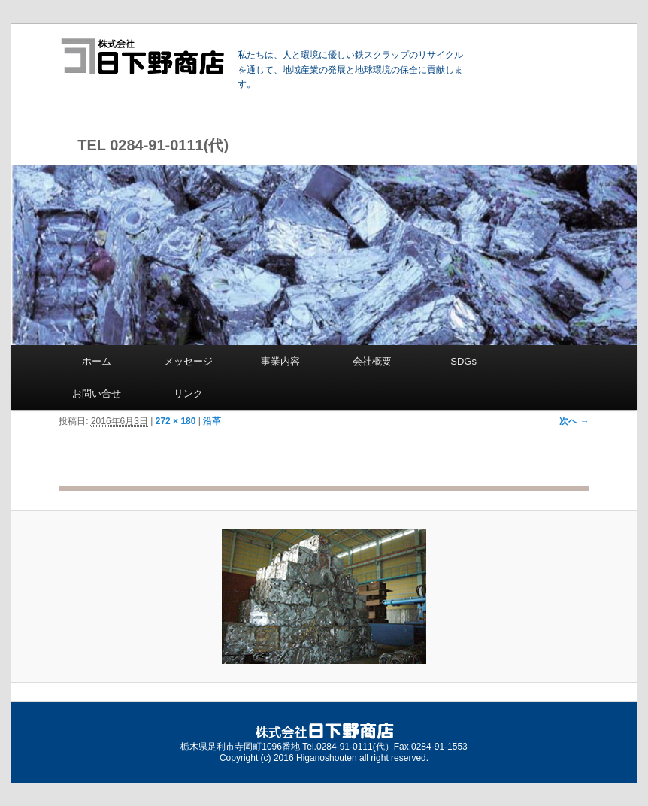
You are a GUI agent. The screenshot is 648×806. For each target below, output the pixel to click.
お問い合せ (96, 393)
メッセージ (188, 361)
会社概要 (372, 361)
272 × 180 (176, 421)
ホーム (96, 361)
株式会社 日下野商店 (142, 56)
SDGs (463, 361)
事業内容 (280, 361)
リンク (188, 393)
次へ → (574, 421)
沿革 (212, 421)
